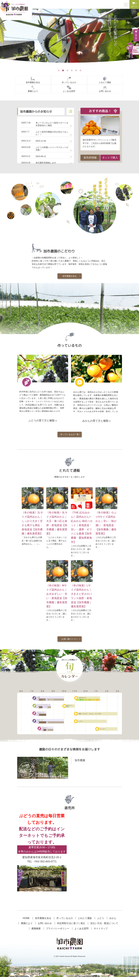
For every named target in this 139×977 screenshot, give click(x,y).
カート (134, 4)
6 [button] (80, 70)
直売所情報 (90, 157)
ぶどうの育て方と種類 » (42, 420)
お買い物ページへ (69, 639)
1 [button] (58, 70)
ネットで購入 (110, 157)
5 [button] (76, 70)
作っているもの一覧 (69, 434)
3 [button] (67, 70)
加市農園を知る (69, 276)
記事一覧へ (70, 111)
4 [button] (71, 70)
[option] (69, 38)
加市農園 (80, 760)
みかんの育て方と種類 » (96, 420)
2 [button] (63, 70)
